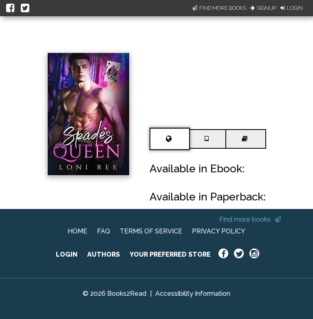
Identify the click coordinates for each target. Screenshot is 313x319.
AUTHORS (103, 254)
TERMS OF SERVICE (151, 231)
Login (291, 8)
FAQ (103, 231)
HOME (77, 231)
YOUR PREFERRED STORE (170, 254)
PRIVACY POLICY (218, 231)
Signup (263, 8)
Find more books (250, 219)
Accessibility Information (192, 293)
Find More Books (219, 8)
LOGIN (66, 254)
